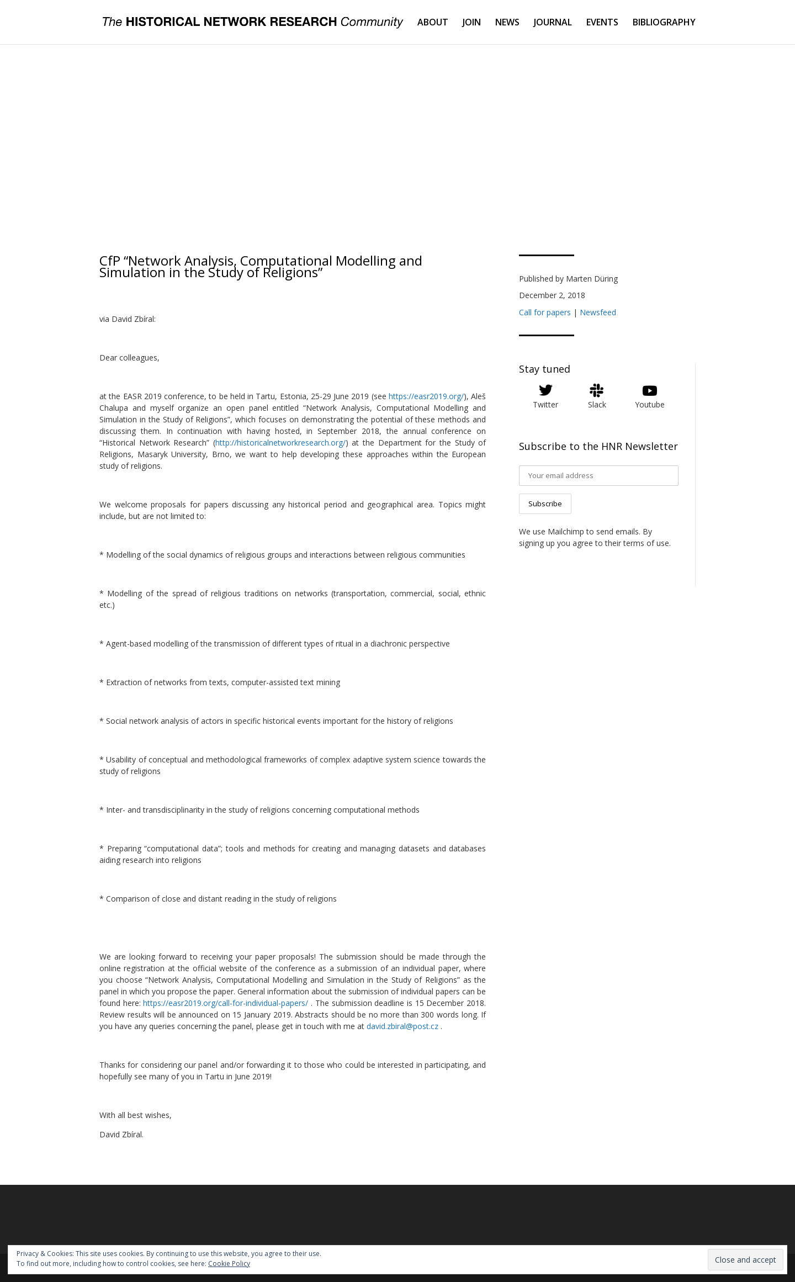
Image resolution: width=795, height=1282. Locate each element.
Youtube (650, 404)
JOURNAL (553, 23)
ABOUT (432, 23)
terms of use (646, 543)
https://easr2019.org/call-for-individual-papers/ (225, 1003)
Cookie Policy (229, 1263)
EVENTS (602, 23)
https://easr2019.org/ (426, 396)
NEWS (507, 23)
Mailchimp (566, 531)
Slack (597, 404)
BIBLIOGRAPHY (664, 23)
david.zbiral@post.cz (402, 1026)
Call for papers (545, 312)
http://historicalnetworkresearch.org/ (280, 442)
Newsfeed (598, 312)
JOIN (472, 23)
